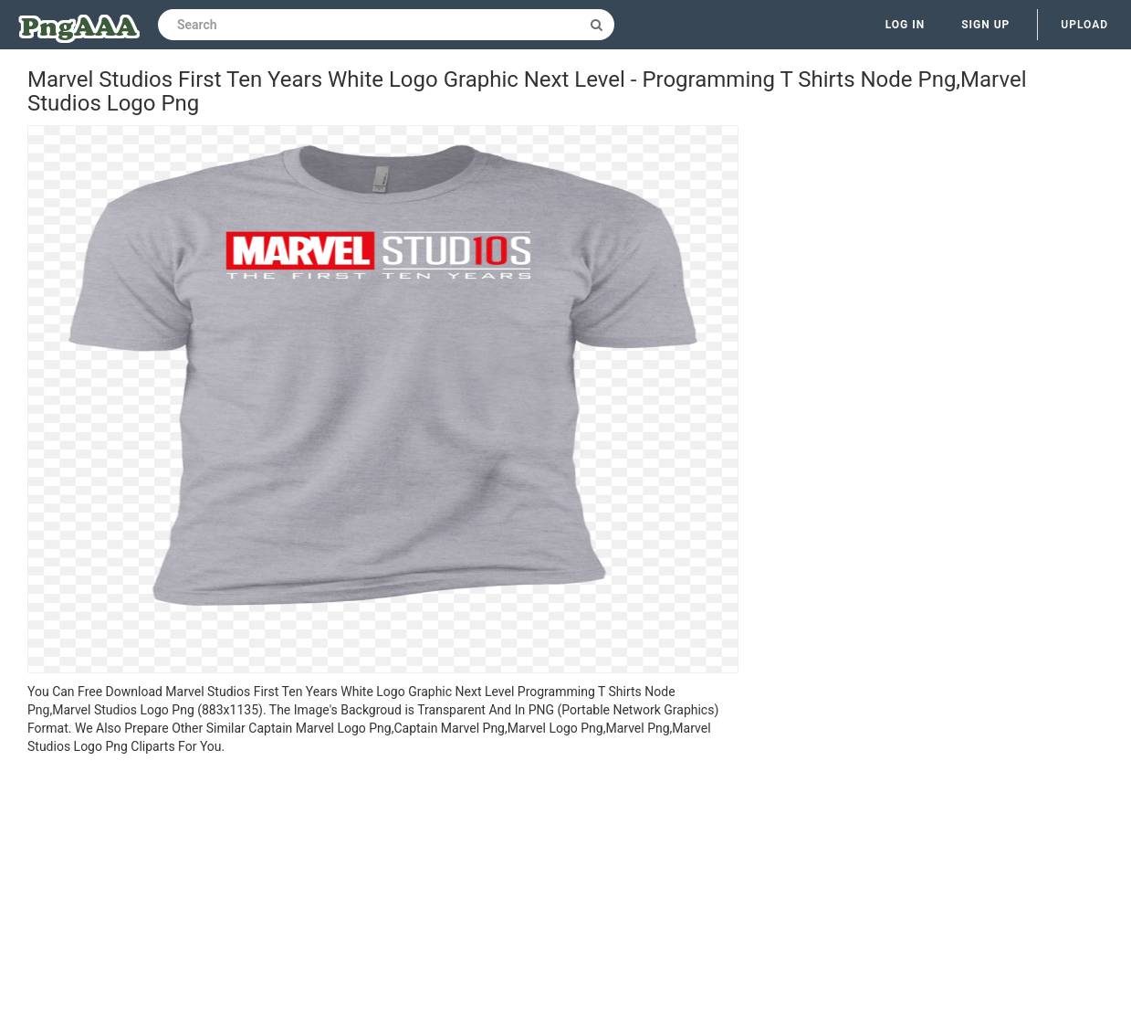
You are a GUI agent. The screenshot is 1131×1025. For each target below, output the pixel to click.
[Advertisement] (382, 892)
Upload (1084, 24)
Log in (905, 24)
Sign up (985, 24)
